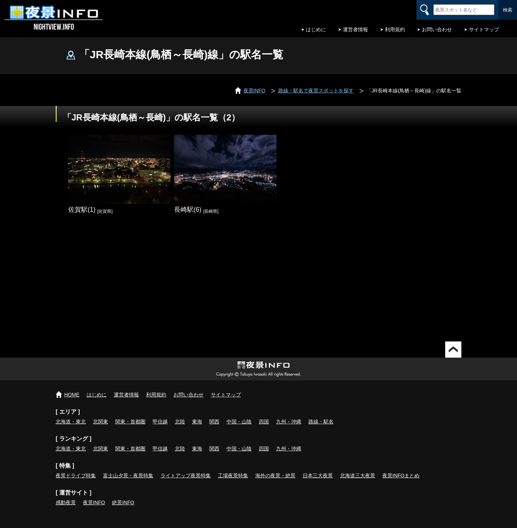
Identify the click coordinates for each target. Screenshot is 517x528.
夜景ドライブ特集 (76, 475)
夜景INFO (94, 502)
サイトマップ (484, 29)
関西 (214, 421)
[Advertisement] (258, 280)
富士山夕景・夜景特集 (128, 475)
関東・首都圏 (130, 421)
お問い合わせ (437, 29)
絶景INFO (123, 502)
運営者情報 (355, 29)
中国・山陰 (239, 421)
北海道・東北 (71, 421)
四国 (264, 421)
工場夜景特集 (233, 475)
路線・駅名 (321, 421)
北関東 (100, 421)
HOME (71, 395)
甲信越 (160, 421)
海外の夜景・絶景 (275, 475)
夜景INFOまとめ (400, 475)
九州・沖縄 (288, 421)
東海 (197, 421)
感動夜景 (66, 502)
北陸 (180, 421)
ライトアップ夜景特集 (185, 475)
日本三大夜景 (318, 475)
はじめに (316, 29)
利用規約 (395, 29)
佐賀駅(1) (82, 209)
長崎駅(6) (187, 209)
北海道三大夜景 (357, 475)
